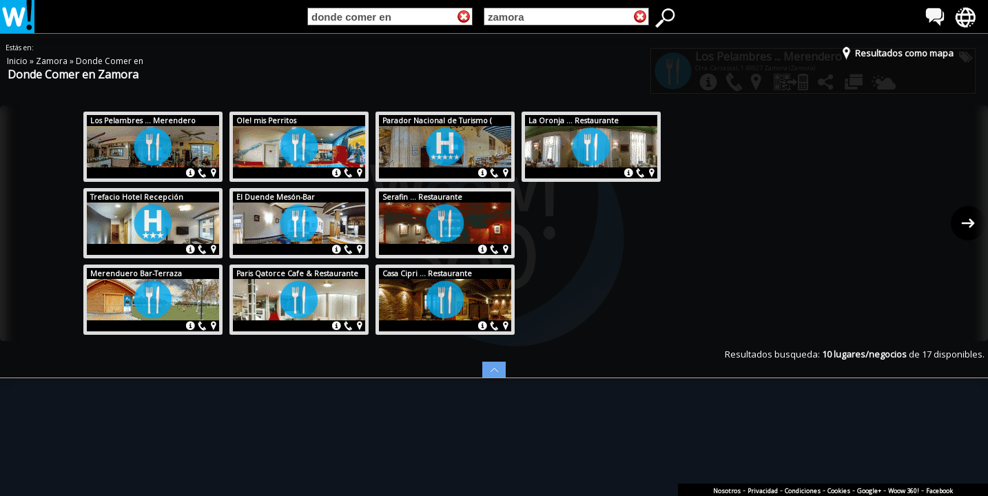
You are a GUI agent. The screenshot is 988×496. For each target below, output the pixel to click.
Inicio (18, 61)
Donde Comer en (109, 61)
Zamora (53, 61)
